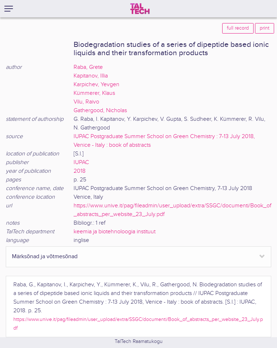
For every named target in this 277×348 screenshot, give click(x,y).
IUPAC (81, 162)
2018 (79, 171)
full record (238, 28)
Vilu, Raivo (86, 101)
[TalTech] (140, 8)
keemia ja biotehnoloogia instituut (114, 231)
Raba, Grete (88, 67)
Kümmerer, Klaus (94, 93)
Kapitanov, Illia (91, 75)
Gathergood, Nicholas (100, 110)
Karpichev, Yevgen (96, 84)
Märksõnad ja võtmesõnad (45, 256)
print (264, 28)
